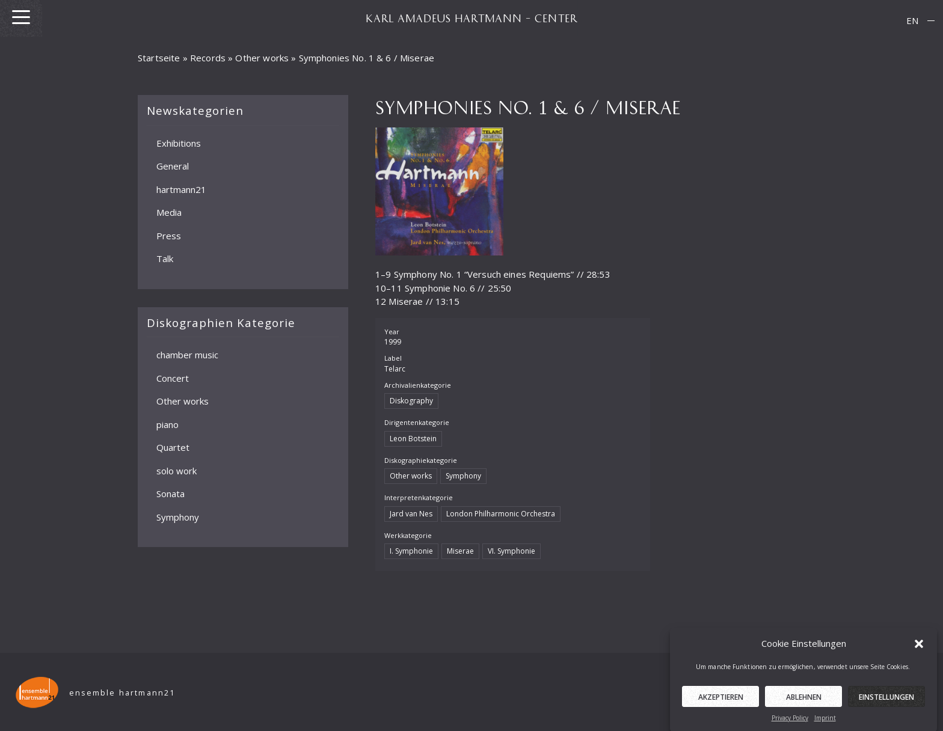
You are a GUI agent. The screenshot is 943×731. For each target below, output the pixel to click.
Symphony (177, 516)
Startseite (159, 58)
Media (169, 212)
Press (168, 235)
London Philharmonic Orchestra (500, 514)
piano (167, 424)
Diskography (411, 401)
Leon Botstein (413, 438)
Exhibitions (178, 142)
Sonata (170, 494)
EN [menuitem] (912, 20)
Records (208, 58)
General (172, 166)
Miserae (460, 551)
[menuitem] (912, 21)
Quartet (172, 447)
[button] (919, 650)
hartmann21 (181, 189)
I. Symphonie (411, 551)
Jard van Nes (411, 514)
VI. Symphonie (511, 551)
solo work (176, 470)
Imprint (825, 724)
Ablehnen (804, 704)
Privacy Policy (790, 724)
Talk (164, 258)
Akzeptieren (720, 704)
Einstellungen (886, 704)
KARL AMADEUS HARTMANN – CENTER (471, 18)
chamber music (187, 355)
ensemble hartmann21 (122, 693)
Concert (172, 378)
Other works (262, 58)
